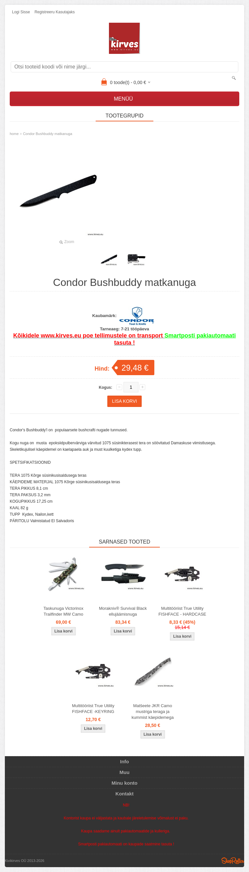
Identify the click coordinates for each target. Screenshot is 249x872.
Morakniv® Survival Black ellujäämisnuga (123, 611)
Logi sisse (21, 12)
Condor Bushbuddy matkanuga (47, 134)
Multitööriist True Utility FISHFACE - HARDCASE (182, 611)
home (14, 134)
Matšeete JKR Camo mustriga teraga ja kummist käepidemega (153, 711)
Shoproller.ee (232, 860)
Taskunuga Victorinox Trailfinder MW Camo (63, 611)
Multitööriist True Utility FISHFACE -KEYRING (93, 708)
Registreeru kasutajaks (54, 12)
